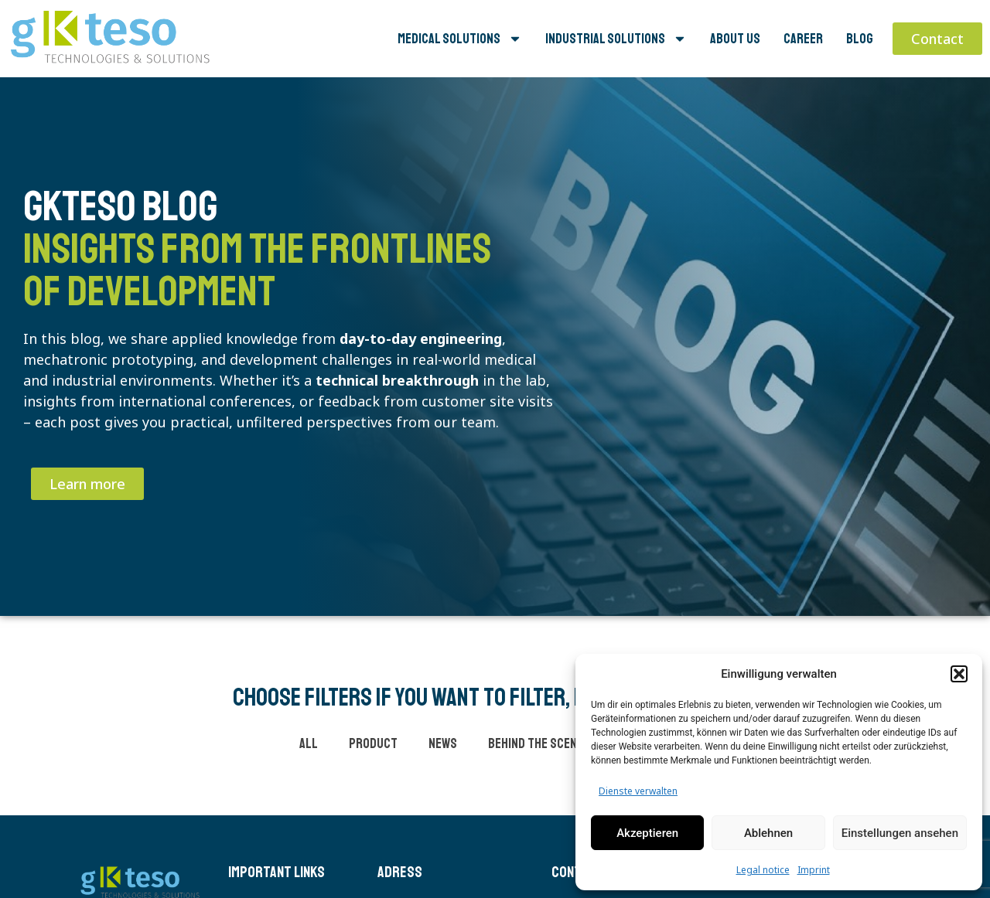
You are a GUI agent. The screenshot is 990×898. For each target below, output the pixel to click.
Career (803, 38)
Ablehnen (768, 833)
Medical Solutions (460, 38)
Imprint (813, 869)
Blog (859, 38)
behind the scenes (539, 743)
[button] (959, 674)
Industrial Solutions (616, 38)
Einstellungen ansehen (900, 833)
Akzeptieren (647, 833)
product (373, 743)
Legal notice (763, 869)
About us (735, 38)
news (442, 743)
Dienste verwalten (638, 791)
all (308, 743)
